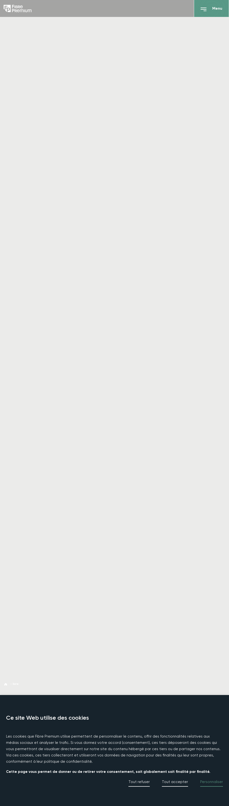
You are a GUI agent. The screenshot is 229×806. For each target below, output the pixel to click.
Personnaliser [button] (211, 782)
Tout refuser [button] (139, 782)
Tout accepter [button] (175, 782)
